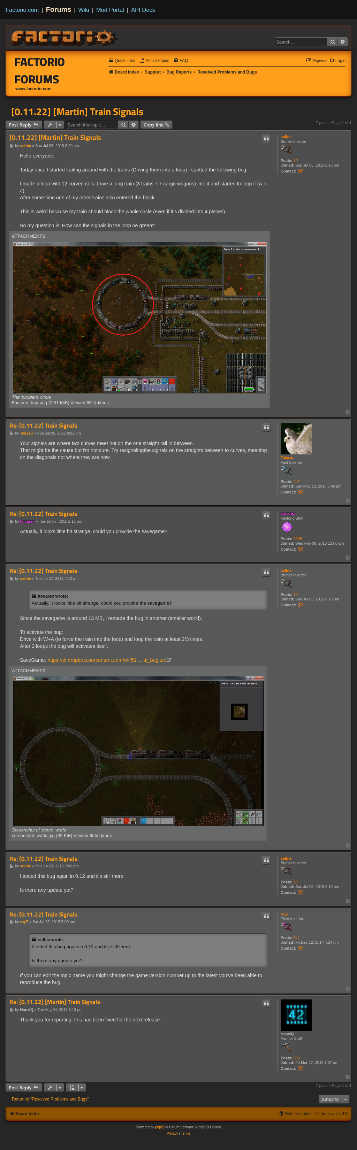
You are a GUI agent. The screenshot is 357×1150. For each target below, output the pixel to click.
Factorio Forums (40, 70)
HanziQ (287, 1034)
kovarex (288, 513)
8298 (298, 539)
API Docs (143, 10)
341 (297, 938)
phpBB (160, 1127)
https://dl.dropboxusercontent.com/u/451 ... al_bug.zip (106, 660)
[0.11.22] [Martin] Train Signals (77, 111)
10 (296, 161)
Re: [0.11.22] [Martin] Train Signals (54, 1002)
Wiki (83, 10)
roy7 (285, 914)
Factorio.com (22, 10)
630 (297, 1058)
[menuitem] (154, 61)
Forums (58, 9)
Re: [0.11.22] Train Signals (43, 425)
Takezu (287, 457)
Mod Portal (110, 10)
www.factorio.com (33, 88)
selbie (286, 137)
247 (297, 482)
